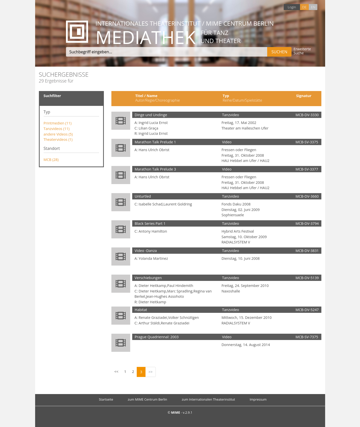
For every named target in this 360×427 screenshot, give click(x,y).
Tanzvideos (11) (56, 128)
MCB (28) (51, 159)
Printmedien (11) (58, 123)
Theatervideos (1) (58, 139)
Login (292, 7)
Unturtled (143, 196)
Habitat (141, 309)
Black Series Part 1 (150, 223)
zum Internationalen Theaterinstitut (208, 399)
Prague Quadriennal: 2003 (157, 336)
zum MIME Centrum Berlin (147, 399)
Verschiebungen (148, 277)
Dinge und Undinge (151, 114)
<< (116, 371)
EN (313, 7)
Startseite (106, 399)
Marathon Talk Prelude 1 (155, 142)
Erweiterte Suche (302, 51)
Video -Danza (146, 250)
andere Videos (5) (58, 134)
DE (304, 7)
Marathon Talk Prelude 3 (155, 169)
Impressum (258, 399)
